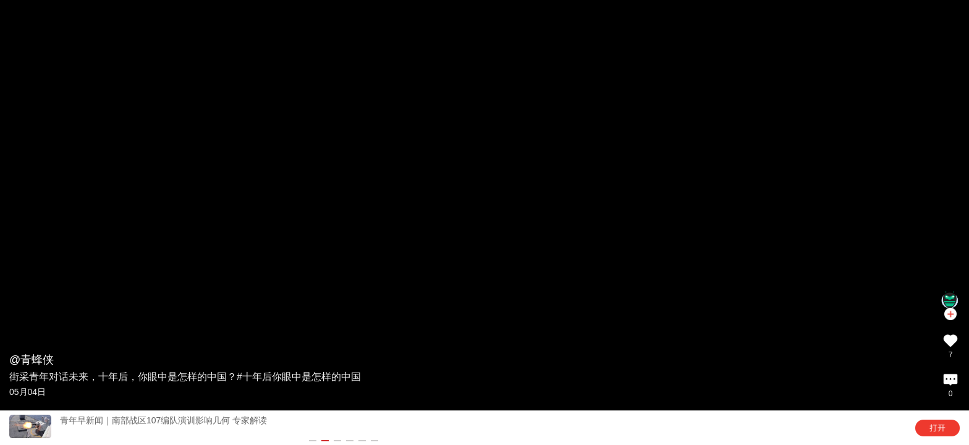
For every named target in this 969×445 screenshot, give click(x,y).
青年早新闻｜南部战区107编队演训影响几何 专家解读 (163, 420)
